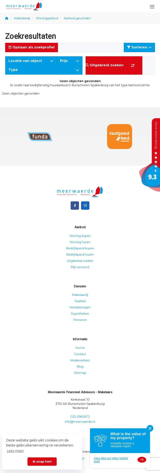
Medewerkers (80, 360)
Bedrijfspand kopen (80, 248)
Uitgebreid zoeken (80, 261)
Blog (80, 366)
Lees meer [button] (15, 451)
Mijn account (80, 267)
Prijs (69, 61)
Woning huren (80, 242)
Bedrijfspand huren (80, 254)
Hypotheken (80, 313)
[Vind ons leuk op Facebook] (75, 205)
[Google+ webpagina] (85, 205)
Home (80, 348)
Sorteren (139, 47)
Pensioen (80, 320)
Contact (80, 354)
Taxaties (80, 301)
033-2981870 (80, 417)
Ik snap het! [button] (42, 461)
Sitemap (80, 373)
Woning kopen (80, 236)
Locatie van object (31, 61)
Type (44, 70)
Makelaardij (80, 295)
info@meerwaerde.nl (80, 422)
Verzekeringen (80, 307)
